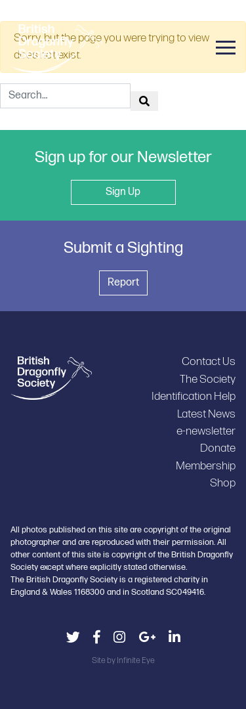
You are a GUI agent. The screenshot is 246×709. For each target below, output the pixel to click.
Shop (223, 483)
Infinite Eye (136, 660)
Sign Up (123, 192)
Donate (218, 448)
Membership (206, 466)
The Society (208, 379)
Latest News (206, 414)
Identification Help (194, 396)
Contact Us (209, 361)
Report (123, 282)
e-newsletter (206, 431)
